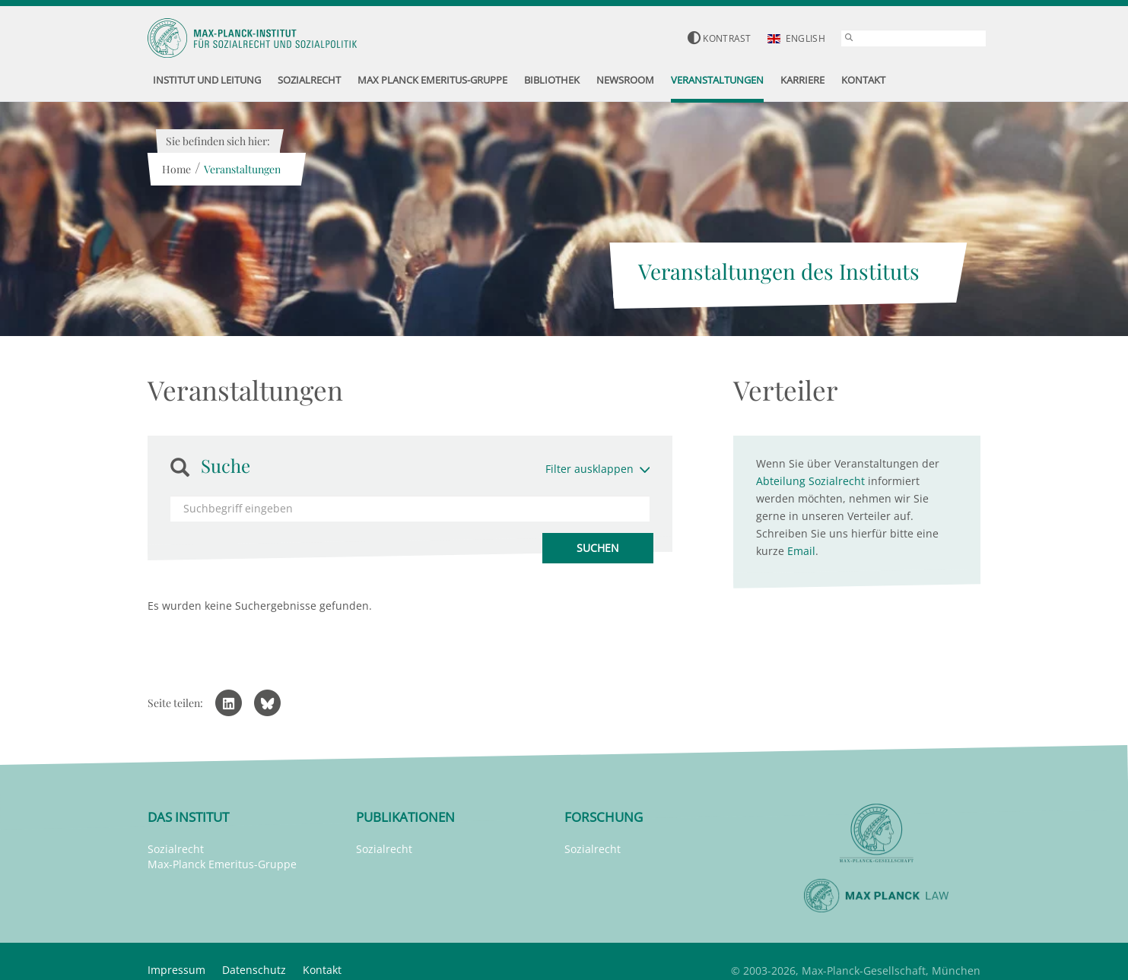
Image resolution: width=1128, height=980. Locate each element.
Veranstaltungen (241, 169)
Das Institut (188, 817)
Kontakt (322, 970)
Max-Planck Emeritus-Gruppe (222, 864)
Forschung (603, 817)
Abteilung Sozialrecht (810, 481)
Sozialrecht (176, 849)
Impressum (176, 970)
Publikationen (405, 817)
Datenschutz (254, 970)
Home (175, 169)
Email (801, 551)
